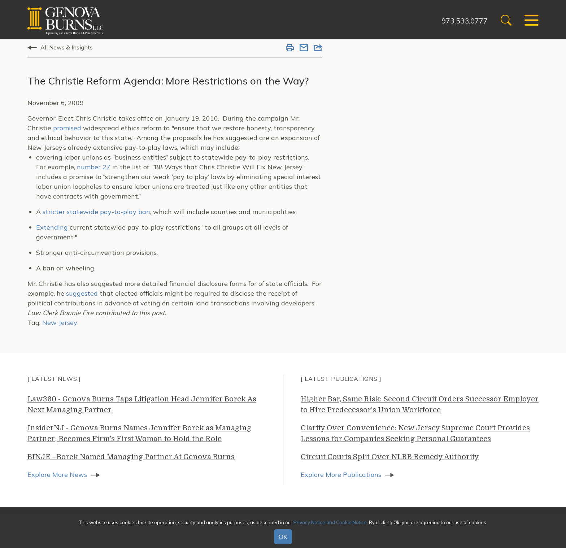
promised (67, 128)
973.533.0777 (464, 20)
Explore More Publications (341, 474)
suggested (82, 293)
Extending (52, 227)
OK (283, 536)
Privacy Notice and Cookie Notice (330, 522)
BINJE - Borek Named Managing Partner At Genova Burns (131, 457)
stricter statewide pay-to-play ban (96, 212)
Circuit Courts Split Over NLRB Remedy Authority (390, 457)
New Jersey (59, 322)
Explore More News (57, 474)
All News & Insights (66, 47)
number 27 (93, 167)
